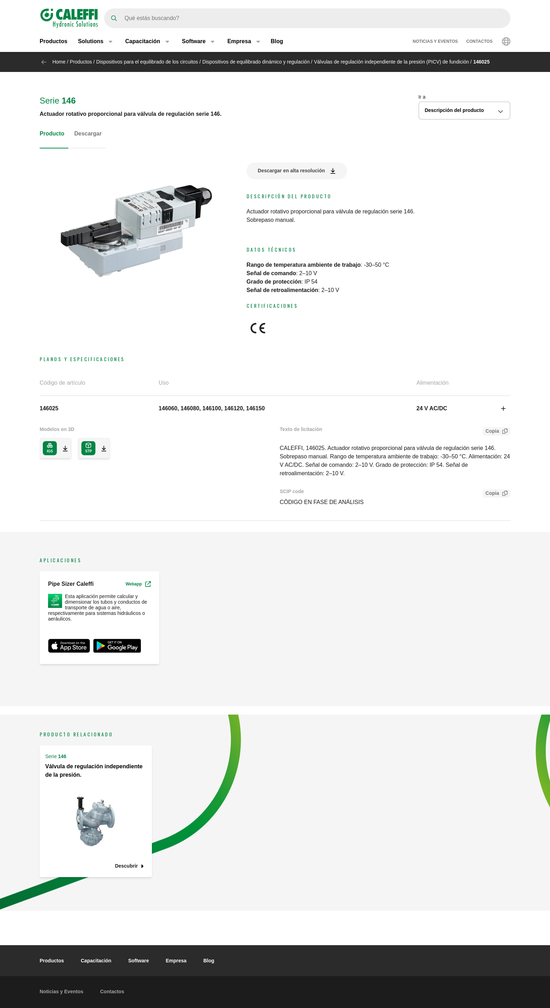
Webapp (138, 584)
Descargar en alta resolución (291, 170)
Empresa (176, 960)
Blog (277, 41)
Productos (53, 41)
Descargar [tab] (88, 134)
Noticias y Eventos (435, 41)
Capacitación (96, 960)
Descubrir (126, 866)
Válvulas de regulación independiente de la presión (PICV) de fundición (391, 62)
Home (58, 62)
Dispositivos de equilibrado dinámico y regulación (256, 62)
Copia (491, 432)
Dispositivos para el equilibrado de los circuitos (147, 62)
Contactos (479, 41)
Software (138, 960)
